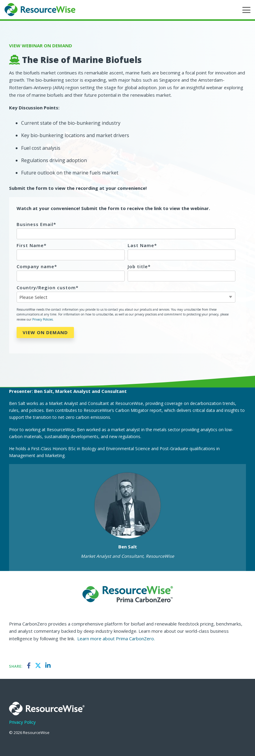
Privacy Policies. (43, 319)
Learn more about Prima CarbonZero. (116, 638)
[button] (246, 9)
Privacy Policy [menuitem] (22, 722)
